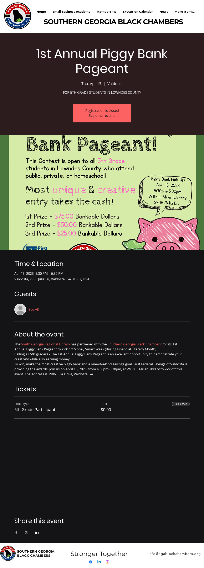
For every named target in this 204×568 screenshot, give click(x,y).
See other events (102, 115)
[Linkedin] (99, 562)
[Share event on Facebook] (16, 532)
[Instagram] (107, 562)
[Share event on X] (27, 532)
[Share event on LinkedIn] (37, 532)
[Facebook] (91, 562)
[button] (107, 11)
